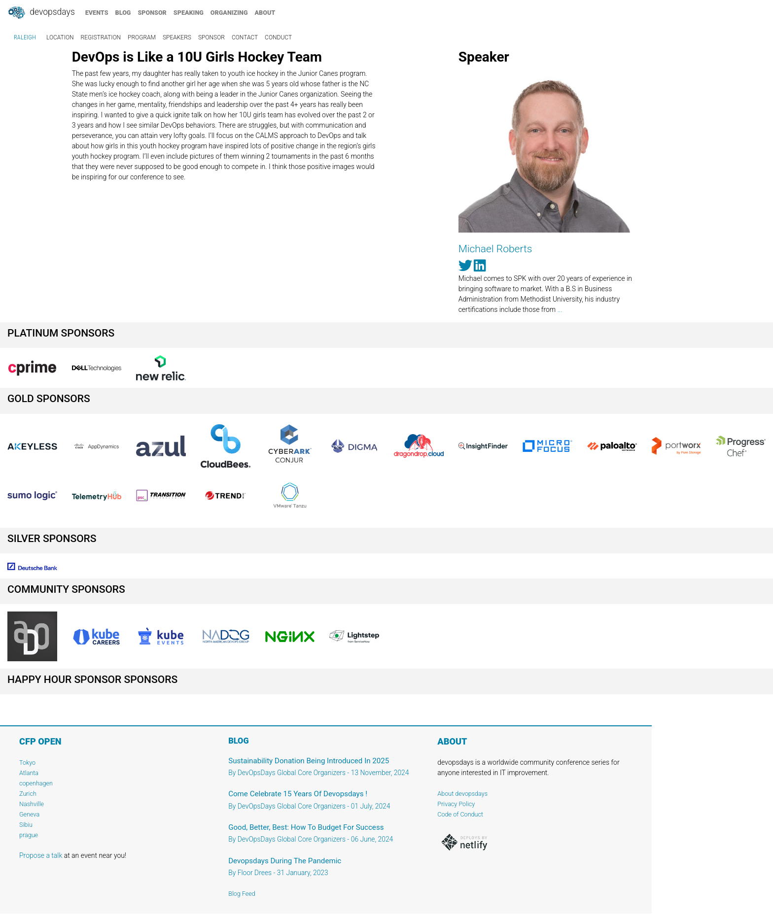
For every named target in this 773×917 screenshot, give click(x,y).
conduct (278, 37)
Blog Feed (241, 893)
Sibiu (26, 824)
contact (245, 37)
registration (101, 37)
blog (123, 12)
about (265, 12)
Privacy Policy (456, 804)
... (560, 309)
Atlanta (28, 773)
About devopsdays (462, 793)
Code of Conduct (460, 814)
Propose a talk (40, 855)
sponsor (152, 12)
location (60, 37)
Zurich (27, 793)
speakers (177, 37)
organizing (229, 12)
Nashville (31, 804)
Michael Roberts (495, 249)
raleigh (25, 37)
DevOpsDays (41, 12)
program (142, 37)
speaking (189, 12)
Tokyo (27, 762)
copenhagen (36, 783)
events (96, 12)
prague (28, 835)
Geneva (29, 814)
